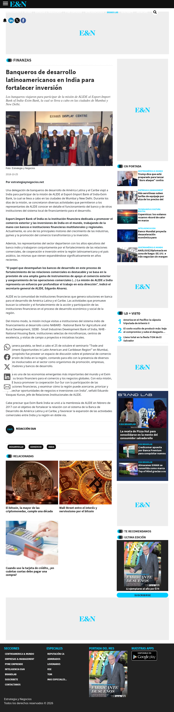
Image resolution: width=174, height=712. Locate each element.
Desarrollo (16, 446)
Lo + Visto (132, 313)
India (51, 446)
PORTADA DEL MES (101, 648)
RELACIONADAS (23, 456)
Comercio (36, 446)
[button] (7, 347)
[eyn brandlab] (135, 395)
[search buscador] (155, 12)
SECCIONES (11, 648)
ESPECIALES (55, 648)
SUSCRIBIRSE (142, 595)
